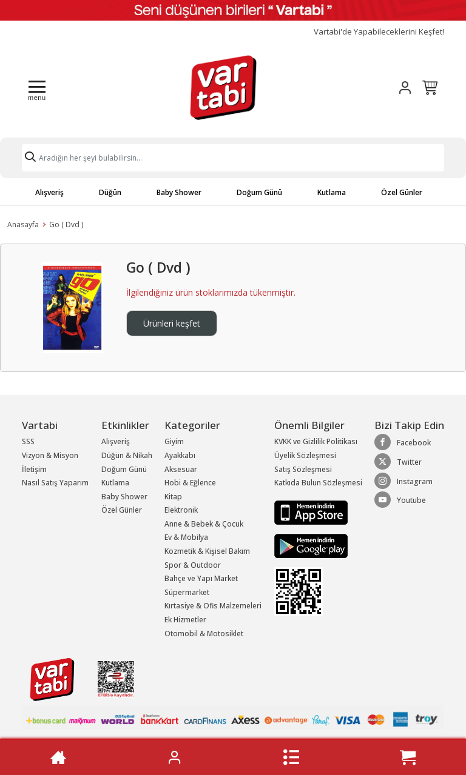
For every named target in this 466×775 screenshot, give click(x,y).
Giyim (174, 441)
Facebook (402, 442)
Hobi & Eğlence (190, 482)
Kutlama (331, 192)
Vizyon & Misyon (50, 455)
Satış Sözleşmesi (303, 469)
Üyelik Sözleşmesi (305, 455)
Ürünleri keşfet (171, 323)
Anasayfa (23, 224)
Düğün (110, 192)
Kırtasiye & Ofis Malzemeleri (213, 605)
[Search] (233, 157)
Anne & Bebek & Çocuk (203, 524)
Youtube (400, 500)
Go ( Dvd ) (66, 224)
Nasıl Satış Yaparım (55, 482)
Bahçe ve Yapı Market (201, 578)
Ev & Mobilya (186, 537)
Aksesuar (180, 469)
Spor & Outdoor (192, 565)
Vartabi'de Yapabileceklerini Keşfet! (379, 32)
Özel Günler (401, 192)
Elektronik (181, 510)
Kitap (173, 496)
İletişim (34, 469)
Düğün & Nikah (126, 455)
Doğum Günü (259, 192)
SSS (28, 441)
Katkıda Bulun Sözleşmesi (318, 482)
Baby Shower (179, 192)
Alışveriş (49, 192)
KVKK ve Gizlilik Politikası (315, 441)
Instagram (403, 481)
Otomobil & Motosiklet (203, 633)
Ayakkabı (179, 455)
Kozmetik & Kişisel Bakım (207, 551)
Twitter (398, 462)
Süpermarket (186, 592)
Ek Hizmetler (185, 619)
